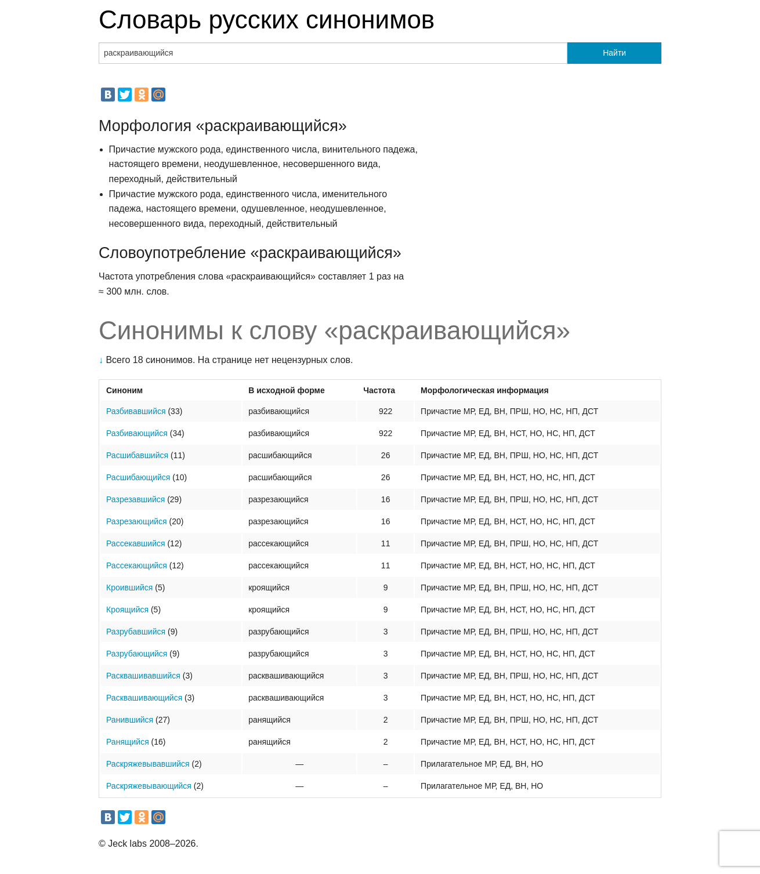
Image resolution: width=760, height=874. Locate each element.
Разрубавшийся (135, 631)
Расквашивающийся (144, 697)
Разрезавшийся (135, 499)
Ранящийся (127, 741)
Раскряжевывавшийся (148, 763)
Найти (614, 52)
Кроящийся (127, 609)
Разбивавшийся (136, 411)
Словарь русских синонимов (267, 19)
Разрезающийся (136, 521)
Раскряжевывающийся (148, 785)
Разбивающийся (137, 433)
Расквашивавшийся (143, 675)
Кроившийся (129, 587)
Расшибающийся (138, 477)
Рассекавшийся (135, 543)
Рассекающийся (136, 565)
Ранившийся (129, 719)
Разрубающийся (136, 653)
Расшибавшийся (137, 455)
